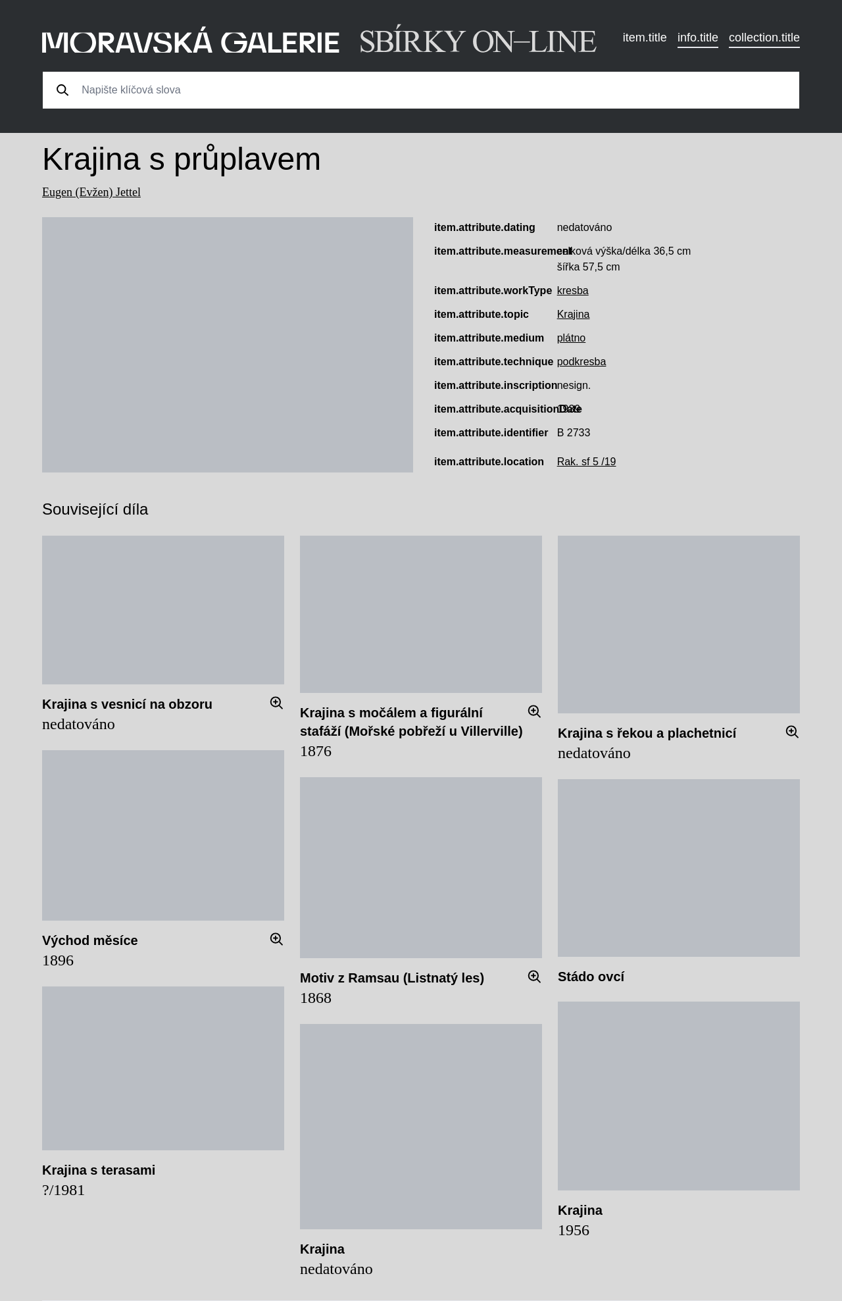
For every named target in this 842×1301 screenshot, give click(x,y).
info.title (698, 37)
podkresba (582, 361)
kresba (573, 290)
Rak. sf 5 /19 (586, 461)
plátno (571, 338)
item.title (645, 37)
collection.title (764, 37)
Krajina (573, 314)
